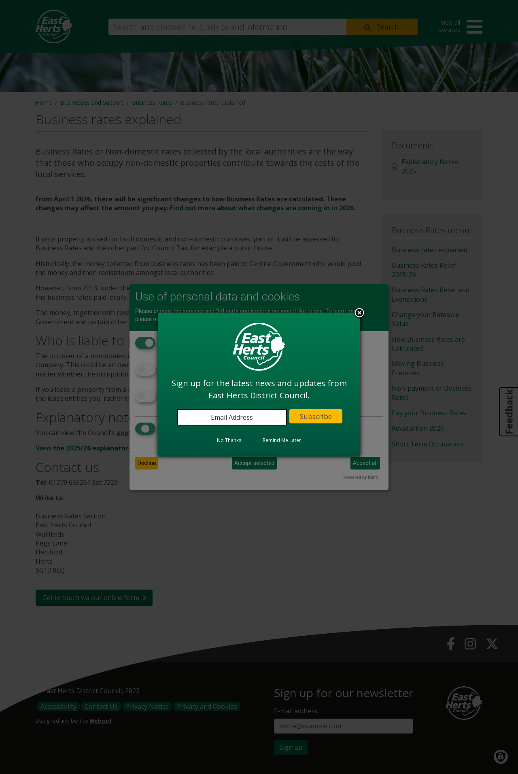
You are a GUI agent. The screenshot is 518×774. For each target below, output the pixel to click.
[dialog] (259, 385)
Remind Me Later (282, 440)
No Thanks (229, 440)
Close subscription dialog (359, 313)
